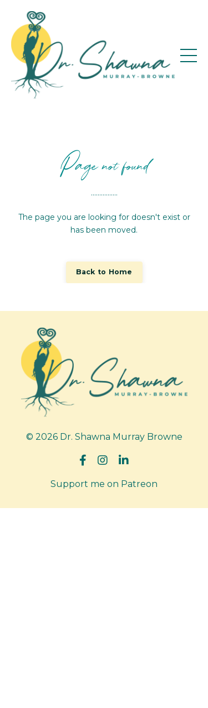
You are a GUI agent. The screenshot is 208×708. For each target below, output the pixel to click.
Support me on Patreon (104, 484)
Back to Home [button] (104, 272)
